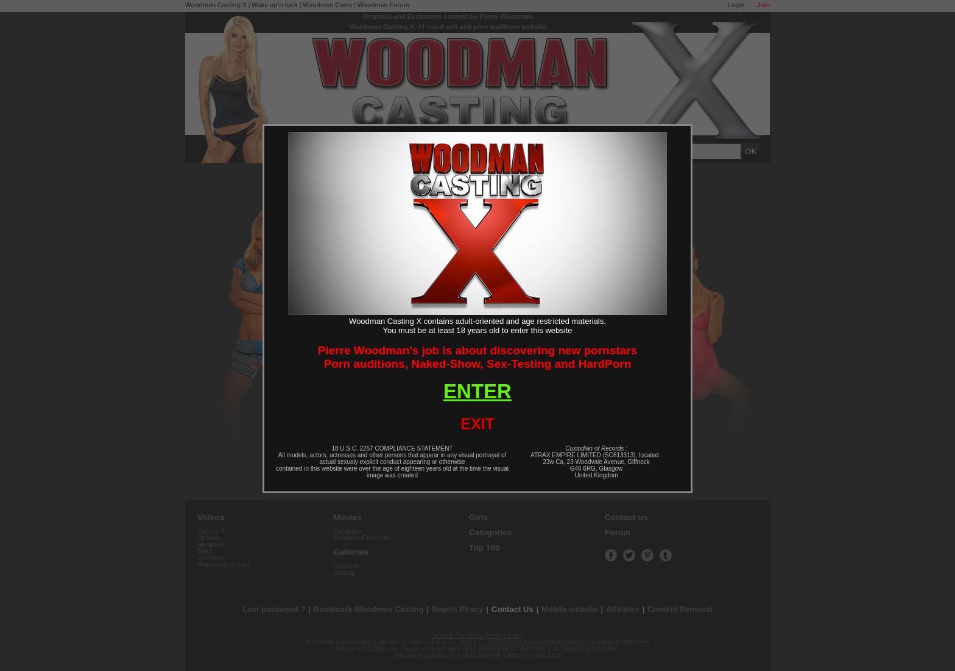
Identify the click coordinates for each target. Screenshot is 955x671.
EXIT (477, 423)
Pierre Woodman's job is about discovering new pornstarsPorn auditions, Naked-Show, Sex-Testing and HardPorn (478, 357)
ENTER (477, 391)
